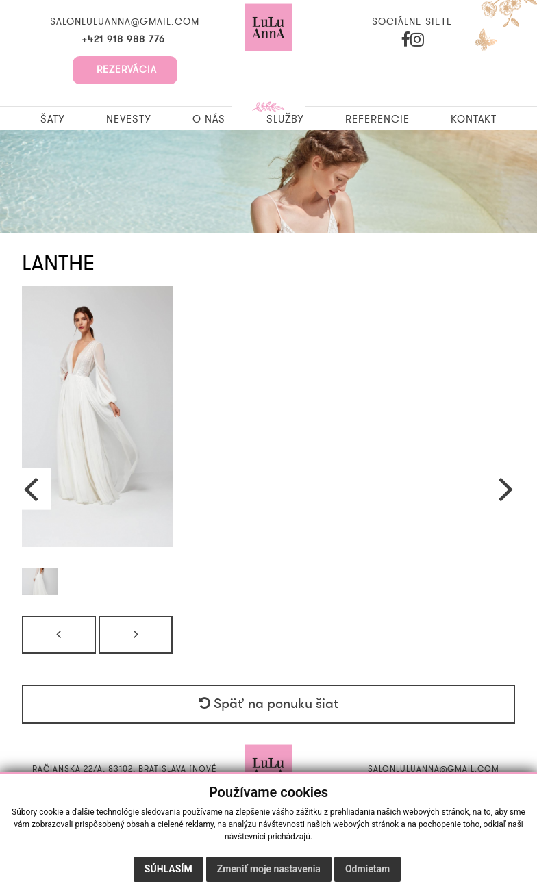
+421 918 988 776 (125, 40)
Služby (285, 119)
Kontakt (474, 119)
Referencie (377, 119)
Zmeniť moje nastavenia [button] (269, 868)
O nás (208, 119)
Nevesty (128, 119)
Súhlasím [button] (168, 868)
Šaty (52, 119)
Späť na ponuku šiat (268, 704)
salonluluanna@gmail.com (124, 22)
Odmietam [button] (367, 868)
